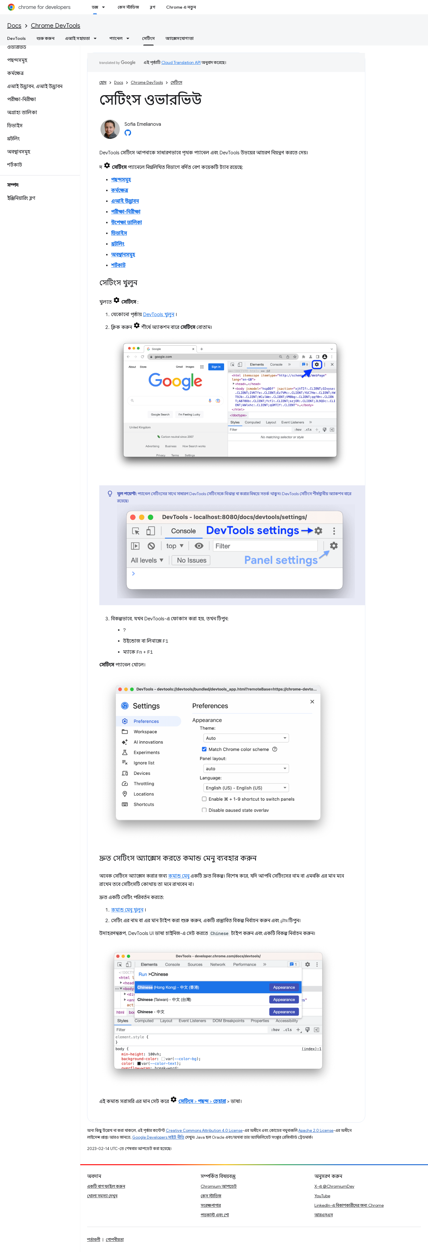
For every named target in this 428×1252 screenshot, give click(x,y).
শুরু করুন (45, 38)
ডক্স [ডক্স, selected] (95, 7)
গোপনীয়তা (115, 1239)
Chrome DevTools (55, 25)
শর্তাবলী (93, 1239)
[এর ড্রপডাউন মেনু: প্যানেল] (129, 38)
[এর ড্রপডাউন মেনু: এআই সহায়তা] (97, 38)
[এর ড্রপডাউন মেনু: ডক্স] (105, 7)
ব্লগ (152, 7)
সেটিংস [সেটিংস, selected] (148, 38)
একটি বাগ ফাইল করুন (106, 1186)
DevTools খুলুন (158, 315)
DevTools (16, 38)
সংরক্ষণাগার (211, 1205)
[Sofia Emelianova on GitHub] (128, 134)
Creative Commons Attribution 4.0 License (204, 1130)
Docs (14, 25)
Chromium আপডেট (219, 1186)
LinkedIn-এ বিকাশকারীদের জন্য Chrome (349, 1205)
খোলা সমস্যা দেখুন (102, 1195)
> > (202, 1101)
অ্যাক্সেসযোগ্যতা (179, 38)
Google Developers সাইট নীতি (158, 1137)
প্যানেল (115, 38)
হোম (102, 82)
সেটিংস (176, 82)
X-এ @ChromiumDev (334, 1186)
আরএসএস (323, 1215)
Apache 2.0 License (315, 1130)
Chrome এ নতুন (181, 7)
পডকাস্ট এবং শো (215, 1215)
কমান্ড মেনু (178, 876)
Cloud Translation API (181, 62)
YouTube (322, 1195)
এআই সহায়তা (77, 38)
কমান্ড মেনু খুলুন (127, 910)
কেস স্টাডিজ (128, 7)
